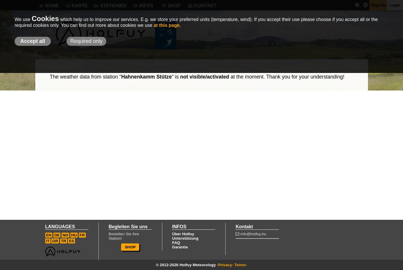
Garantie (180, 247)
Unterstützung (185, 238)
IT (48, 241)
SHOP (130, 247)
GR (55, 241)
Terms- (240, 265)
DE (57, 235)
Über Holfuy (183, 234)
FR (82, 235)
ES (71, 241)
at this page (166, 25)
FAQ (176, 243)
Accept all (32, 41)
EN (49, 235)
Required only (86, 41)
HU (74, 235)
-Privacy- (225, 265)
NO (65, 235)
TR (63, 241)
